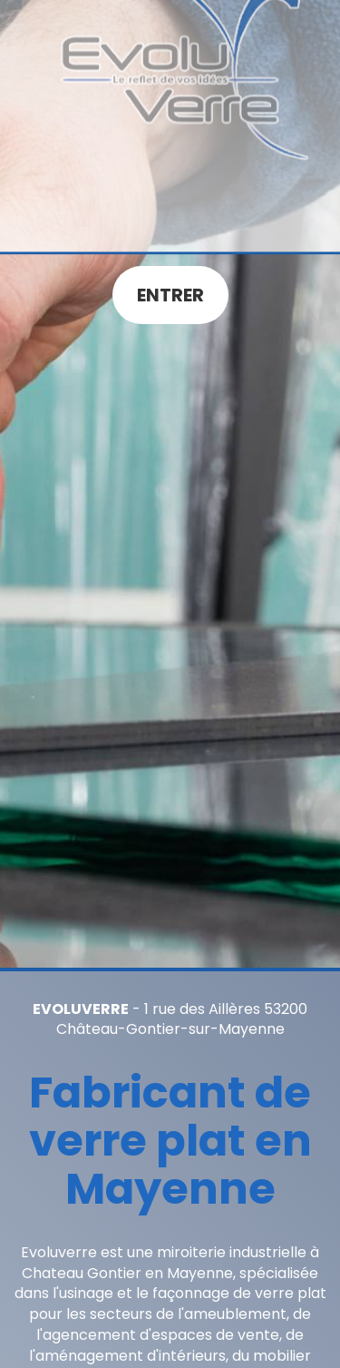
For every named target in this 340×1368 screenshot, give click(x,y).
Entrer (170, 295)
